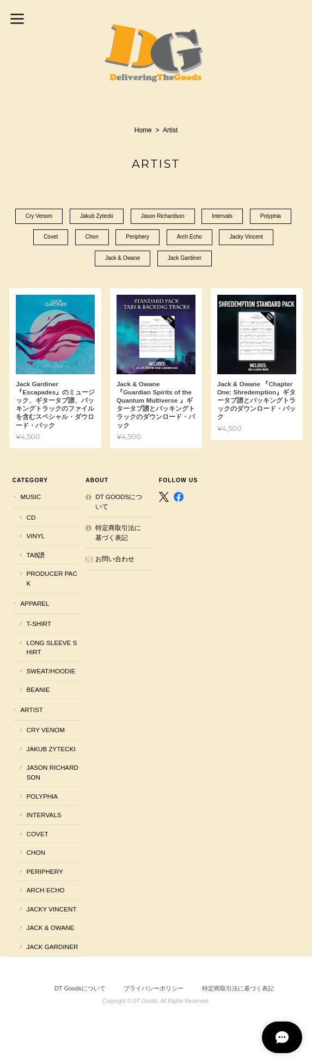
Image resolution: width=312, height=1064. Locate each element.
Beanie (38, 689)
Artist (32, 709)
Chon (92, 238)
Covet (51, 238)
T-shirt (39, 623)
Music (31, 496)
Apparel (35, 603)
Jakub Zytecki (96, 217)
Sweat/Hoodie (51, 670)
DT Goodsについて (118, 501)
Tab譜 (36, 554)
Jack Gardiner (184, 259)
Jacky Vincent (247, 238)
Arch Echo (189, 238)
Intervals (222, 217)
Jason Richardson (163, 217)
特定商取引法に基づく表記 (118, 532)
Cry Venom (39, 217)
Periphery (137, 238)
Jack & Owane (122, 259)
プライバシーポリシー (153, 988)
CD (31, 517)
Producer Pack (52, 578)
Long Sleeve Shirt (52, 647)
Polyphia (270, 217)
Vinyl (36, 535)
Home (143, 130)
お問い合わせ (114, 559)
